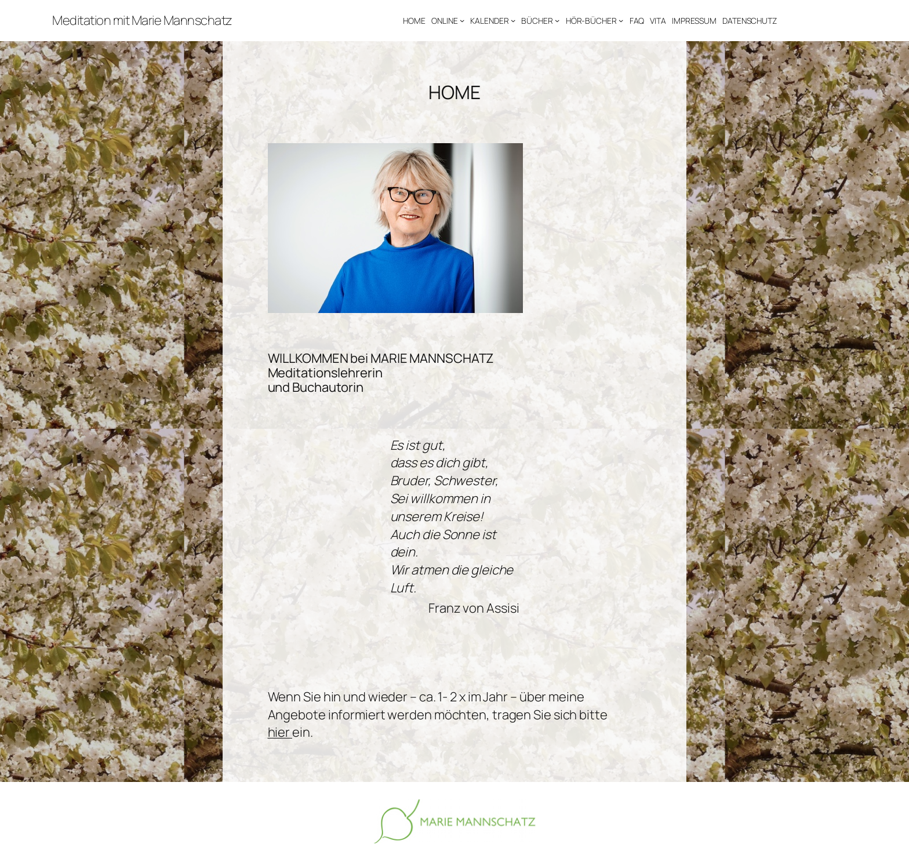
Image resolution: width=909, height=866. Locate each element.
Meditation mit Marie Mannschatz (142, 20)
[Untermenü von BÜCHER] (557, 20)
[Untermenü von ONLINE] (462, 20)
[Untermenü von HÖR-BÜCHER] (621, 20)
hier (280, 732)
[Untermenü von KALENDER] (513, 20)
